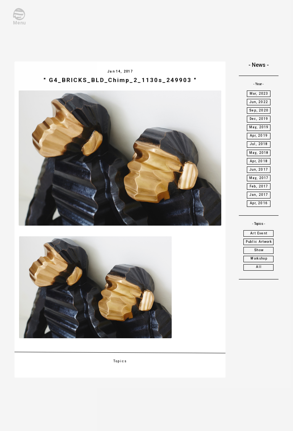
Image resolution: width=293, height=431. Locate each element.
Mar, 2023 (259, 93)
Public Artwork (259, 242)
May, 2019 (259, 127)
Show (259, 250)
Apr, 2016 (259, 203)
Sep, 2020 (259, 110)
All (259, 267)
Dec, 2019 (259, 119)
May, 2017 (259, 178)
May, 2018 (259, 153)
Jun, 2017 (259, 169)
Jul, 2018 (259, 144)
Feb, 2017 (259, 186)
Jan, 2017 (259, 195)
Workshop (258, 258)
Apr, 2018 (259, 161)
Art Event (258, 233)
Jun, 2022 (259, 102)
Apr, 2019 (259, 135)
